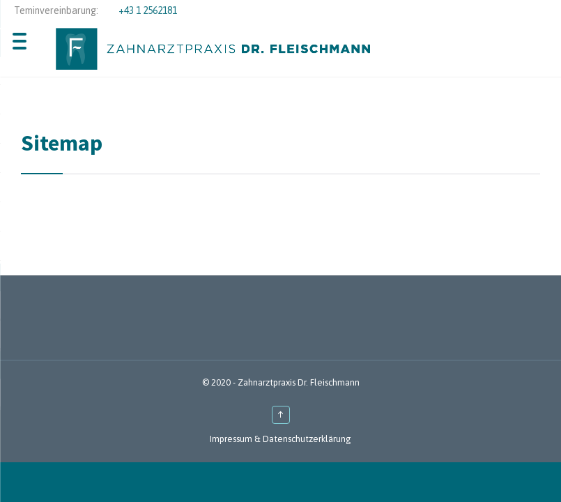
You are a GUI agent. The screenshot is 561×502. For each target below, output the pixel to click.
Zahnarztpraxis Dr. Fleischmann (299, 382)
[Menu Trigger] (19, 40)
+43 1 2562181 (147, 10)
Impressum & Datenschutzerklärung (280, 439)
